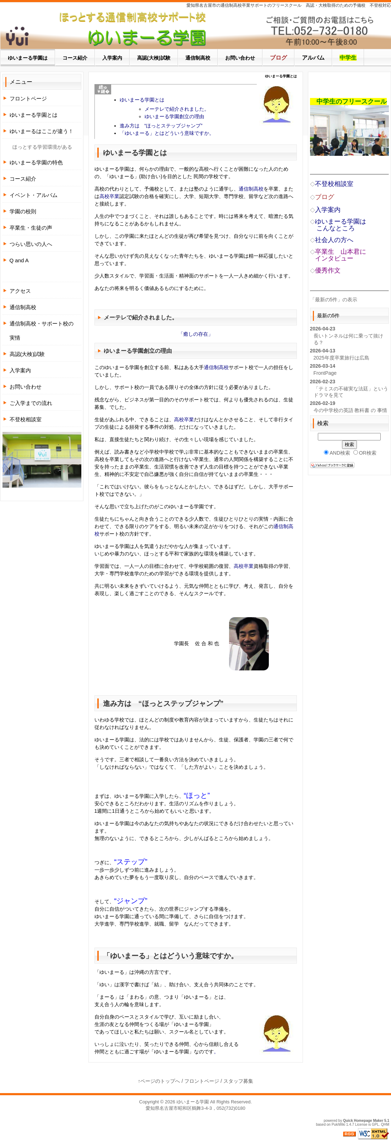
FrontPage (325, 373)
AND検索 (337, 453)
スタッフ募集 (238, 1081)
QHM (385, 1124)
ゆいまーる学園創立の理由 (174, 116)
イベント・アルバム (34, 195)
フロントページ (28, 98)
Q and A (19, 260)
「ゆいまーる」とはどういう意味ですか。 (167, 133)
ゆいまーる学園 (193, 1101)
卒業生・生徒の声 (31, 228)
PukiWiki (338, 1124)
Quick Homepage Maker (363, 1121)
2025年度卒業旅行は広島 (341, 358)
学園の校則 (23, 211)
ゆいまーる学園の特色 (36, 162)
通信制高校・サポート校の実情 (42, 330)
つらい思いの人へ (31, 244)
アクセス (20, 291)
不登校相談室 (26, 419)
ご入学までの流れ (31, 403)
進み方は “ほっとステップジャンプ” (161, 125)
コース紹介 (23, 179)
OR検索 (364, 453)
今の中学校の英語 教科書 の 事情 (350, 410)
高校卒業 (109, 196)
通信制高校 (251, 189)
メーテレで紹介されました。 (177, 109)
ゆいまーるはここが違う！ (42, 131)
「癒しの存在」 (195, 334)
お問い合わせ (26, 387)
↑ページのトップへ (159, 1081)
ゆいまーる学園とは (142, 100)
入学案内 (20, 370)
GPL (375, 1124)
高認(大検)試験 (27, 354)
